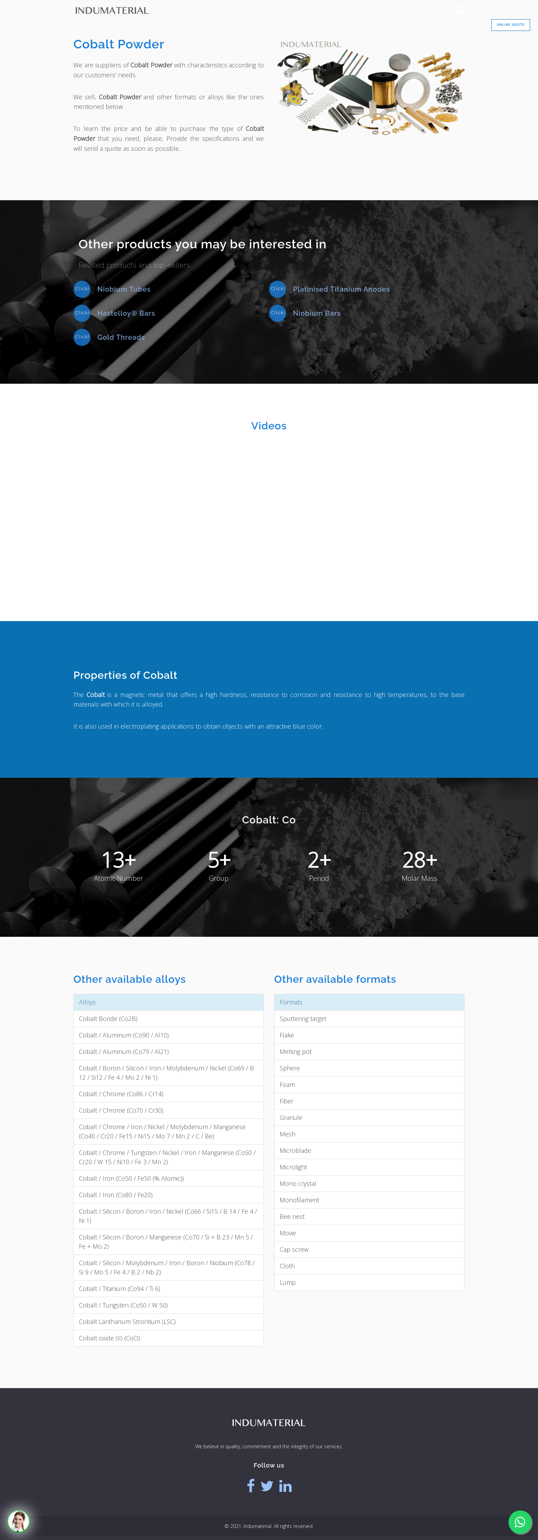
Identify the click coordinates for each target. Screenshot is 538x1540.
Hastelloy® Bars (126, 313)
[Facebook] (251, 1486)
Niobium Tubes (124, 289)
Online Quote (511, 24)
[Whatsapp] (520, 1522)
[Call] (18, 1521)
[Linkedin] (285, 1486)
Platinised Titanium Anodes (341, 289)
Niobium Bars (317, 313)
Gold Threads (121, 337)
